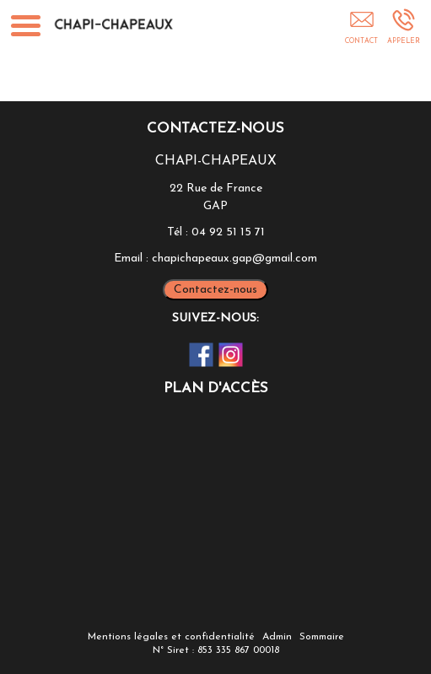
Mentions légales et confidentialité (171, 637)
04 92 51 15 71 (228, 232)
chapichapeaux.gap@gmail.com (234, 258)
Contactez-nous (215, 289)
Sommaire (321, 637)
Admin (277, 637)
